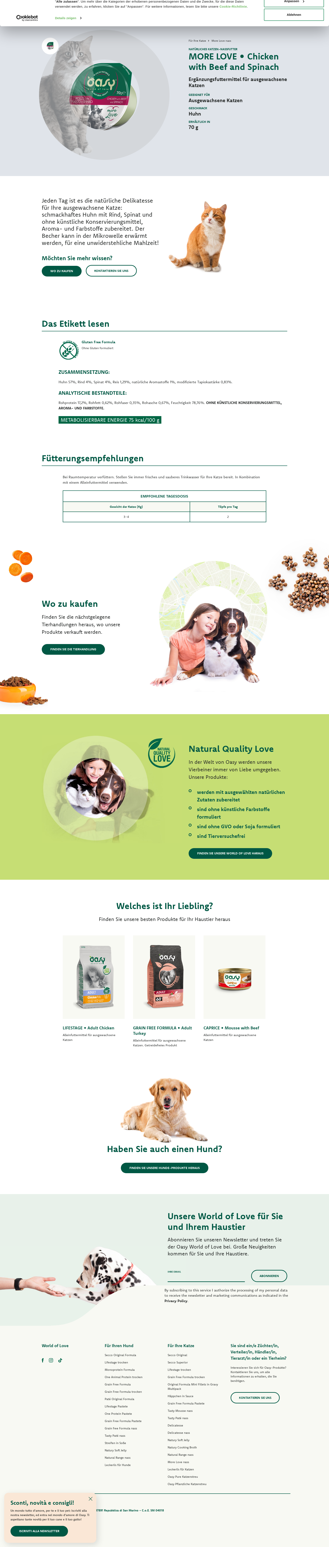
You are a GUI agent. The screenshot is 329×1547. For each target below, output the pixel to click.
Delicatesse (175, 1425)
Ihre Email (174, 1271)
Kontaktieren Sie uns (111, 271)
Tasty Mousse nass (180, 1411)
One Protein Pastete (118, 1414)
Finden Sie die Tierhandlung (73, 649)
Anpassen (294, 25)
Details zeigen (65, 42)
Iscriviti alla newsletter (39, 1531)
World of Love (55, 1345)
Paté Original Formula (119, 1399)
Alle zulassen (294, 11)
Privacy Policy (175, 1301)
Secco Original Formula (120, 1355)
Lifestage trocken (116, 1362)
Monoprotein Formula (120, 1370)
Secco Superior (178, 1362)
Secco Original (177, 1355)
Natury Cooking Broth (182, 1447)
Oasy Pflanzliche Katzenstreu (187, 1484)
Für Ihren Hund (119, 1345)
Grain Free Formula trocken (123, 1392)
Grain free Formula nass (121, 1428)
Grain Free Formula (118, 1384)
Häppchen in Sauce (180, 1396)
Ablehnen (294, 38)
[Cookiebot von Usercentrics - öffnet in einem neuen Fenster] (27, 42)
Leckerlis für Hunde (118, 1465)
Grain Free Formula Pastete (123, 1421)
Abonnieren (269, 1276)
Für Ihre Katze (181, 1345)
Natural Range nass (118, 1458)
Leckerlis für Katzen (181, 1469)
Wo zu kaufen (61, 271)
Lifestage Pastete (116, 1406)
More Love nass (178, 1462)
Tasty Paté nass (115, 1436)
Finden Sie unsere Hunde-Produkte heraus (164, 1168)
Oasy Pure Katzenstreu (183, 1477)
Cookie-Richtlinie (233, 30)
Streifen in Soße (115, 1443)
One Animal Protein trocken (123, 1377)
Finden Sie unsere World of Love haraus (230, 853)
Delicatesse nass (179, 1433)
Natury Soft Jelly (116, 1450)
